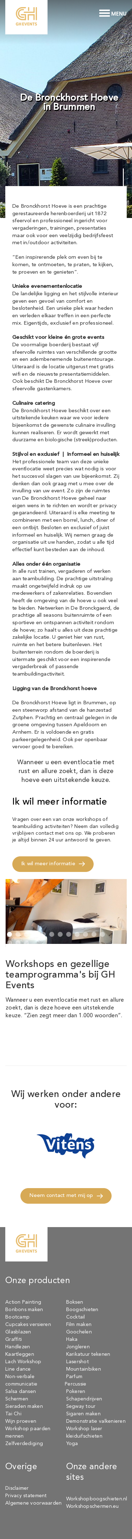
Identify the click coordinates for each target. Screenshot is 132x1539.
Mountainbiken (83, 1369)
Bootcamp (17, 1317)
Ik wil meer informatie (48, 864)
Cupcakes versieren (28, 1324)
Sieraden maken (24, 1406)
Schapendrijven (84, 1399)
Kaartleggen (19, 1354)
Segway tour (81, 1406)
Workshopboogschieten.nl (96, 1498)
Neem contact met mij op (61, 1195)
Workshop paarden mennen (27, 1432)
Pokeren (76, 1391)
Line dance (18, 1369)
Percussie (75, 1384)
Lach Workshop (23, 1361)
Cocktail (75, 1317)
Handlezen (17, 1346)
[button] (9, 935)
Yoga (72, 1443)
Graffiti (13, 1339)
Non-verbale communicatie (21, 1380)
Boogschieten (82, 1309)
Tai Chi (13, 1413)
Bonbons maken (24, 1309)
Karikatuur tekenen (88, 1354)
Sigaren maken (83, 1413)
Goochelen (79, 1332)
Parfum (74, 1376)
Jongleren (78, 1346)
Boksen (74, 1302)
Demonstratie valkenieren (96, 1421)
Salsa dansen (20, 1391)
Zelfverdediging (24, 1443)
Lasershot (77, 1361)
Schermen (16, 1399)
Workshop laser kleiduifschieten (84, 1432)
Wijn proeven (20, 1421)
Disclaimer (17, 1488)
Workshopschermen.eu (92, 1506)
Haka (72, 1339)
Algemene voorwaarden (33, 1503)
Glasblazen (18, 1332)
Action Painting (23, 1302)
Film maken (79, 1324)
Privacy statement (26, 1495)
